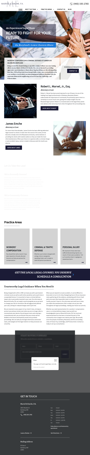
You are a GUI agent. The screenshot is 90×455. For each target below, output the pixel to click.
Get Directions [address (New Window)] (56, 433)
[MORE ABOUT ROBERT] (49, 108)
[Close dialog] (55, 360)
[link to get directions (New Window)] (34, 410)
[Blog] (69, 9)
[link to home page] (12, 4)
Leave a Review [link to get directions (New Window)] (26, 433)
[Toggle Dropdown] (37, 9)
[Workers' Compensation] (17, 246)
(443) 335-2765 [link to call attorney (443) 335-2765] (26, 415)
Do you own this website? (39, 367)
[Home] (20, 9)
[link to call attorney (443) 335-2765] (79, 3)
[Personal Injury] (73, 246)
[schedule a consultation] (45, 274)
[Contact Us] (61, 9)
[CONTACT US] (73, 71)
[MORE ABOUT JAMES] (13, 148)
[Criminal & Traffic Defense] (45, 246)
